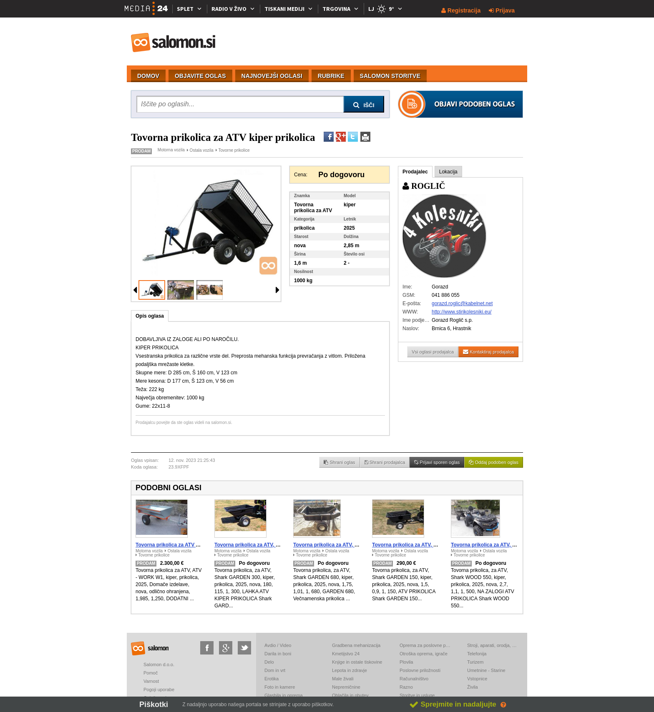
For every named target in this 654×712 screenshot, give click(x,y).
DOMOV (148, 76)
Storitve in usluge (417, 695)
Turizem (475, 661)
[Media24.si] (148, 9)
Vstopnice (477, 678)
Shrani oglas (339, 462)
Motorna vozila (171, 150)
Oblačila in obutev (350, 695)
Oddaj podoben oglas (493, 462)
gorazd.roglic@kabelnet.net (462, 303)
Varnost (151, 681)
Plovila (406, 661)
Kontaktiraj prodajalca (488, 351)
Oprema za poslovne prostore (425, 645)
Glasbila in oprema (283, 695)
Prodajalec (415, 172)
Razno (406, 686)
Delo (269, 661)
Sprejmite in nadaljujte (452, 704)
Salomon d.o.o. (158, 664)
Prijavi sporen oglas (437, 462)
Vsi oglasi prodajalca (433, 351)
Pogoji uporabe (158, 689)
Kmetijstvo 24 (346, 653)
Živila (472, 686)
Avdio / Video (277, 645)
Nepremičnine (346, 686)
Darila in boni (277, 653)
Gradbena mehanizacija (356, 645)
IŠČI (364, 105)
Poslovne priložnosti (420, 670)
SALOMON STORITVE (390, 76)
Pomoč (150, 672)
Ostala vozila (202, 150)
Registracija (460, 10)
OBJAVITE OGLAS (200, 76)
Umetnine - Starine (486, 670)
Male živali (342, 678)
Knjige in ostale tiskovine (357, 661)
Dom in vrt (274, 670)
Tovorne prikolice (233, 150)
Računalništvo (414, 678)
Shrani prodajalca (385, 462)
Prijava (502, 10)
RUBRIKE (331, 76)
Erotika (271, 678)
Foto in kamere (279, 686)
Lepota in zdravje (349, 670)
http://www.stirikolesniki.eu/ (461, 312)
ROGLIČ (423, 186)
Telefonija (476, 653)
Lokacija (448, 172)
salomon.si (173, 42)
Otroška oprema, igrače (424, 653)
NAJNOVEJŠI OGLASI (271, 76)
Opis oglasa (150, 316)
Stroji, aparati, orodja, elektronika (492, 645)
